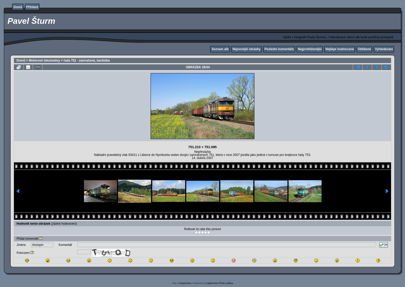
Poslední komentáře (279, 49)
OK (383, 245)
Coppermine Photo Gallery (219, 283)
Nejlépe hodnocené (339, 49)
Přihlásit (32, 7)
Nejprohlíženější (310, 49)
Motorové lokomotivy (44, 60)
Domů (17, 7)
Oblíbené (364, 49)
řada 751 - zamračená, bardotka (87, 60)
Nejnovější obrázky (246, 49)
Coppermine (185, 283)
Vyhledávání (384, 49)
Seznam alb (220, 49)
